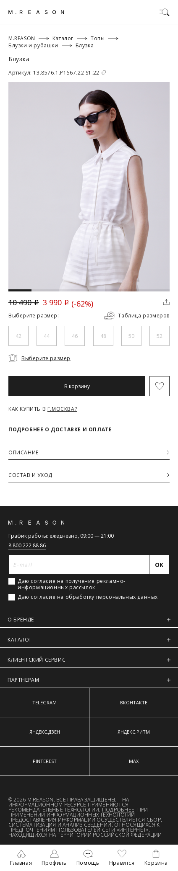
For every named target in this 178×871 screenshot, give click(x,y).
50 (131, 336)
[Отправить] (159, 565)
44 (47, 336)
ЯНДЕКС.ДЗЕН (44, 732)
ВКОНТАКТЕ (133, 702)
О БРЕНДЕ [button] (89, 619)
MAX (134, 761)
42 (18, 336)
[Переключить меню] (165, 12)
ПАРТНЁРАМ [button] (89, 679)
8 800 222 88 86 (27, 545)
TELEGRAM (44, 702)
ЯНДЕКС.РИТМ (134, 732)
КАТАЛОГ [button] (89, 639)
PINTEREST (45, 761)
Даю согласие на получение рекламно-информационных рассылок (72, 584)
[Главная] (36, 12)
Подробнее (118, 809)
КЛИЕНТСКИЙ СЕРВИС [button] (89, 659)
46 (75, 336)
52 (159, 336)
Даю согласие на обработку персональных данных (88, 597)
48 (103, 336)
